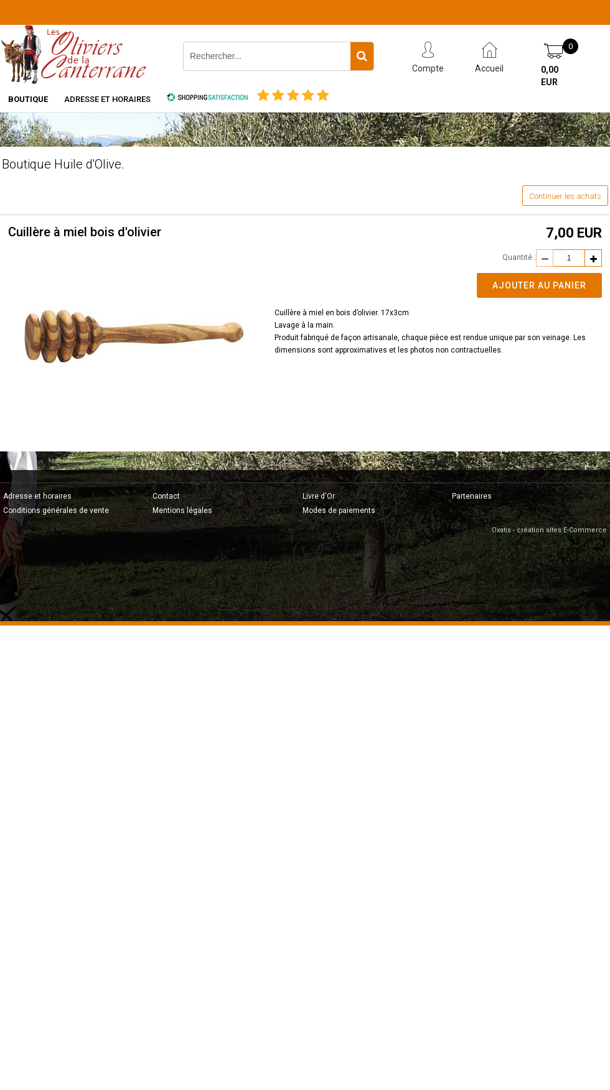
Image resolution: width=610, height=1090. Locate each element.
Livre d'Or (319, 496)
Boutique (28, 99)
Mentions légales (182, 510)
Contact (166, 496)
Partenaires (472, 496)
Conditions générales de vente (56, 510)
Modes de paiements (339, 510)
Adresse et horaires (107, 99)
